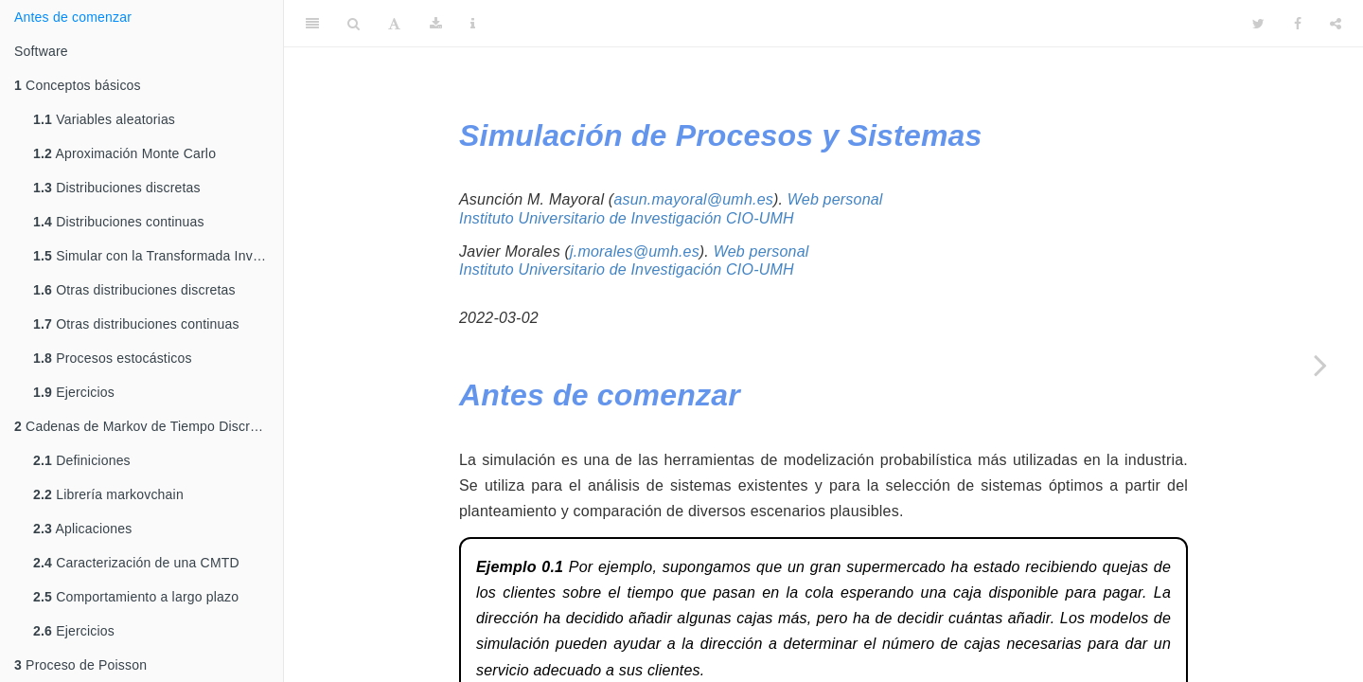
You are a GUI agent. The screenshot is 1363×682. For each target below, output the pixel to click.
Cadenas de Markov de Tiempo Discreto (141, 426)
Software (41, 51)
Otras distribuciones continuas (136, 324)
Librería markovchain (108, 494)
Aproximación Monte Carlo (124, 153)
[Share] (1335, 23)
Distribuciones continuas (118, 221)
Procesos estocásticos (112, 358)
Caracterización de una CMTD (136, 562)
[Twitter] (1258, 23)
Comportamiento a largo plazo (136, 596)
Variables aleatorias (104, 119)
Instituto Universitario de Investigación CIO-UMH (626, 218)
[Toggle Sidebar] (312, 23)
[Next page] (1320, 364)
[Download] (436, 23)
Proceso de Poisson (80, 665)
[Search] (353, 23)
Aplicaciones (82, 528)
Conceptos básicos (77, 85)
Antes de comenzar (73, 17)
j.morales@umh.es (634, 251)
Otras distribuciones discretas (134, 289)
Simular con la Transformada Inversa (156, 255)
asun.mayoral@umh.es (693, 199)
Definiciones (82, 460)
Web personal (835, 199)
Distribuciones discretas (117, 187)
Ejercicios (74, 392)
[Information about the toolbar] (472, 23)
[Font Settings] (394, 23)
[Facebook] (1298, 23)
